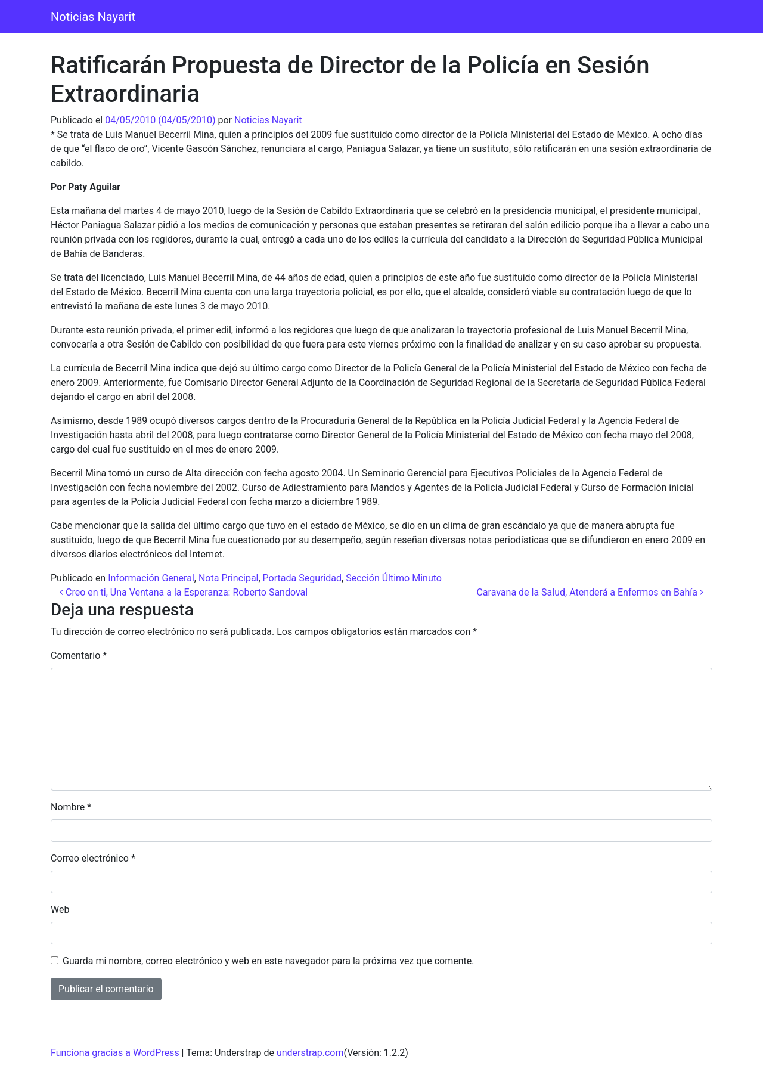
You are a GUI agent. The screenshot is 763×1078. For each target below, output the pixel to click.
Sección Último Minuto (394, 578)
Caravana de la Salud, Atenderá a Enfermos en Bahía (589, 592)
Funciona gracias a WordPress (115, 1052)
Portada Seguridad (302, 578)
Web (60, 909)
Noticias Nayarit (93, 17)
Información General (151, 578)
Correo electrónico (93, 858)
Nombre (71, 807)
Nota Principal (228, 578)
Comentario (79, 655)
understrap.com (310, 1052)
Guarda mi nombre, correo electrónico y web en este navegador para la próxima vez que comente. (268, 961)
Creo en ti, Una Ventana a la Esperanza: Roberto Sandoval (184, 592)
